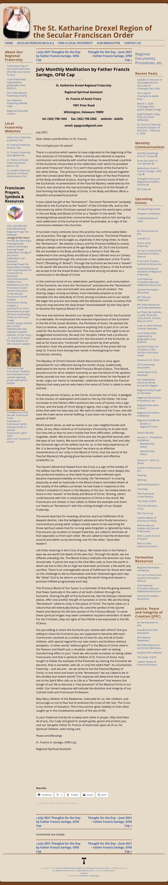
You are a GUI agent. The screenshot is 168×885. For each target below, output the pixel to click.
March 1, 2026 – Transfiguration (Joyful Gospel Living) (149, 106)
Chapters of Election (148, 213)
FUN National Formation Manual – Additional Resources (149, 588)
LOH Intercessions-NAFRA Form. (18, 280)
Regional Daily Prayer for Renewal (149, 391)
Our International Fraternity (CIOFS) (17, 94)
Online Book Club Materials (147, 373)
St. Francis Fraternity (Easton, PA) (18, 146)
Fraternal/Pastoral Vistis (147, 219)
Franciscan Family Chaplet (17, 298)
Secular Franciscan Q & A (149, 469)
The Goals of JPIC (147, 501)
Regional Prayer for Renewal (18, 233)
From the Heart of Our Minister (147, 162)
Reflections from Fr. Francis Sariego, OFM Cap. (149, 171)
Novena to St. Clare (18, 308)
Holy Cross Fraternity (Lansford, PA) (19, 139)
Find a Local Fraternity (144, 244)
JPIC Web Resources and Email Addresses (149, 306)
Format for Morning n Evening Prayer (19, 242)
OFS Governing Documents (145, 366)
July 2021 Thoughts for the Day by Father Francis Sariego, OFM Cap (58, 56)
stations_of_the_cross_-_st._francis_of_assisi (20, 336)
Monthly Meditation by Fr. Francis (58, 803)
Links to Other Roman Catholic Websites (149, 327)
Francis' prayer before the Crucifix (19, 324)
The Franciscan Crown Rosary (145, 495)
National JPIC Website (149, 652)
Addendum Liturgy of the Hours (19, 254)
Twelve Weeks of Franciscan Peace (147, 519)
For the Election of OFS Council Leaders (18, 342)
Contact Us (143, 238)
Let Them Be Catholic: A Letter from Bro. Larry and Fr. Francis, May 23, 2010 (149, 316)
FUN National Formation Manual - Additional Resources (149, 282)
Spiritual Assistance (148, 484)
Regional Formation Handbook (148, 414)
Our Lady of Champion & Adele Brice (147, 96)
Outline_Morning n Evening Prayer (17, 248)
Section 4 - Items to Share (148, 461)
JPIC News (142, 189)
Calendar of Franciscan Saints (17, 422)
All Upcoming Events (148, 209)
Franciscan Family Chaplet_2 (17, 304)
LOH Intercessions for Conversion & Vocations (19, 273)
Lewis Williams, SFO (85, 870)
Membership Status (147, 445)
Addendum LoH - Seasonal (16, 260)
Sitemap (142, 475)
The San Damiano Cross (147, 507)
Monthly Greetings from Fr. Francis (147, 154)
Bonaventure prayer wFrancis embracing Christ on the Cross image (18, 316)
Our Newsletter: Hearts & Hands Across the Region (147, 382)
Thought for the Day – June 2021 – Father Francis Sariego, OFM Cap (110, 56)
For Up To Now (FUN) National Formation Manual (149, 253)
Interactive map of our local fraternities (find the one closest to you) (18, 70)
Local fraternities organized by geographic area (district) (16, 84)
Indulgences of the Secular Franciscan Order (17, 415)
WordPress (83, 875)
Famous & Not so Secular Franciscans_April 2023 (17, 431)
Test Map (142, 489)
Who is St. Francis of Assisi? (18, 440)
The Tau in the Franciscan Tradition (18, 370)
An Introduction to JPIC (147, 232)
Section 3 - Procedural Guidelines (149, 439)
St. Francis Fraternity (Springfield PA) (18, 154)
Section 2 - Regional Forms (149, 425)
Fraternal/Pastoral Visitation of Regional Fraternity (149, 271)
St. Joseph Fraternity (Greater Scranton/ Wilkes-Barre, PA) (18, 173)
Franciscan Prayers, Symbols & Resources (149, 262)
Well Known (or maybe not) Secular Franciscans (148, 528)
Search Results (145, 432)
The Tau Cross (145, 513)
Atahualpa (95, 875)
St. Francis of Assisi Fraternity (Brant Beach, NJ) (17, 162)
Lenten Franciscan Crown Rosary (17, 292)
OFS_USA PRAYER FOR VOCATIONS (17, 227)
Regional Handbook (148, 420)
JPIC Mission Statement (144, 298)
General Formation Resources (148, 291)
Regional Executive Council (17, 112)
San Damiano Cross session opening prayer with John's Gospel (18, 379)
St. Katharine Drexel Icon (63, 870)
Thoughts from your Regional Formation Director (148, 181)
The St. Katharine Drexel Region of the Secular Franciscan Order (92, 31)
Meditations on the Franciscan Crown (18, 286)
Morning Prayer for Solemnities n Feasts (18, 265)
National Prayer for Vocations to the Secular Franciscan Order (148, 351)
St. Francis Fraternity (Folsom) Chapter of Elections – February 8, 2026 (149, 129)
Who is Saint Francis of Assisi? (148, 537)
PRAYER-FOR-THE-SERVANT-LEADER (17, 330)
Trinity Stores (109, 870)
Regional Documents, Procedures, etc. (149, 58)
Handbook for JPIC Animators (147, 631)
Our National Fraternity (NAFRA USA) (17, 103)
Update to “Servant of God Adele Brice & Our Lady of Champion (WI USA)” (149, 84)
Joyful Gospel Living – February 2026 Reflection (149, 116)
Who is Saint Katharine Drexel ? (147, 545)
